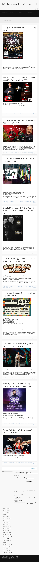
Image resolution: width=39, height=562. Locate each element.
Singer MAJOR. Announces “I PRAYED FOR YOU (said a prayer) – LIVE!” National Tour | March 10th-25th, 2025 (19, 210)
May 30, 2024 (13, 286)
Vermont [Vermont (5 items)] (7, 548)
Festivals (33, 201)
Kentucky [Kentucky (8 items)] (4, 522)
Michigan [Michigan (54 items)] (4, 528)
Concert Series (20, 113)
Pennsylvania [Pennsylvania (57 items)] (9, 540)
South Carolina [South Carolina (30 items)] (5, 544)
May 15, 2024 (13, 337)
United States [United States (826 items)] (8, 546)
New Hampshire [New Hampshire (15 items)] (9, 532)
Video (32, 423)
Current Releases (13, 12)
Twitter (37, 9)
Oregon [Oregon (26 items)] (4, 540)
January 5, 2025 (13, 252)
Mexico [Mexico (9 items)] (10, 526)
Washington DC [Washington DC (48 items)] (5, 552)
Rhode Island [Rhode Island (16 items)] (4, 542)
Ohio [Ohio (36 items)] (3, 538)
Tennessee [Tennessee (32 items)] (10, 544)
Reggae (9, 287)
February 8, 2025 (13, 201)
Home (4, 12)
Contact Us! (19, 15)
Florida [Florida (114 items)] (9, 514)
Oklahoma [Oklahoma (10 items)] (7, 538)
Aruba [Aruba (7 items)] (3, 510)
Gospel (33, 113)
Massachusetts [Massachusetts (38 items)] (5, 526)
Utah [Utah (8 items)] (3, 548)
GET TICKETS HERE (6, 64)
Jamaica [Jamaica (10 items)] (7, 520)
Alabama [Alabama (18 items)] (4, 508)
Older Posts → (33, 468)
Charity (21, 286)
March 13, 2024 (12, 423)
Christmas (21, 152)
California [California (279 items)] (8, 510)
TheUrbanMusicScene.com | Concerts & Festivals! (16, 4)
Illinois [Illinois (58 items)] (8, 516)
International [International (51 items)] (8, 518)
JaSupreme (5, 377)
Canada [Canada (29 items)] (4, 512)
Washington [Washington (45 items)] (8, 550)
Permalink (34, 72)
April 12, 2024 (12, 377)
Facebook (35, 9)
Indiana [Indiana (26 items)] (4, 518)
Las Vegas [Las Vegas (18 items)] (8, 522)
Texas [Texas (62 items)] (3, 546)
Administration (6, 113)
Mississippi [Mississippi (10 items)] (4, 530)
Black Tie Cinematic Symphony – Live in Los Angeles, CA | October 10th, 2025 (31, 497)
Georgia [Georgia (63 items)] (4, 516)
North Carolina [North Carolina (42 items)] (10, 536)
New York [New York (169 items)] (4, 536)
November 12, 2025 (14, 152)
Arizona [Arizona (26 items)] (8, 508)
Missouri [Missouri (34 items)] (9, 530)
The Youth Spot (12, 15)
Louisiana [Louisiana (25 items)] (4, 524)
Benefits (19, 286)
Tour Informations (30, 252)
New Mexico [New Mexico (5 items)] (9, 534)
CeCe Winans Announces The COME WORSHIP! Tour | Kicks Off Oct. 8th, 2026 (31, 489)
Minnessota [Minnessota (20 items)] (8, 528)
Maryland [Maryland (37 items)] (8, 524)
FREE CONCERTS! (5, 202)
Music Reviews (30, 12)
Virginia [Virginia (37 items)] (4, 550)
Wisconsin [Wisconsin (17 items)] (10, 552)
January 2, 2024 (12, 462)
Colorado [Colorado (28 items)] (8, 512)
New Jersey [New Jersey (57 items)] (4, 534)
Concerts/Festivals (22, 12)
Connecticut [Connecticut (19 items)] (4, 514)
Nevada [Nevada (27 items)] (4, 532)
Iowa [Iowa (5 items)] (3, 520)
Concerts (30, 113)
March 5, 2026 (13, 113)
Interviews (4, 15)
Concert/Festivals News (25, 113)
